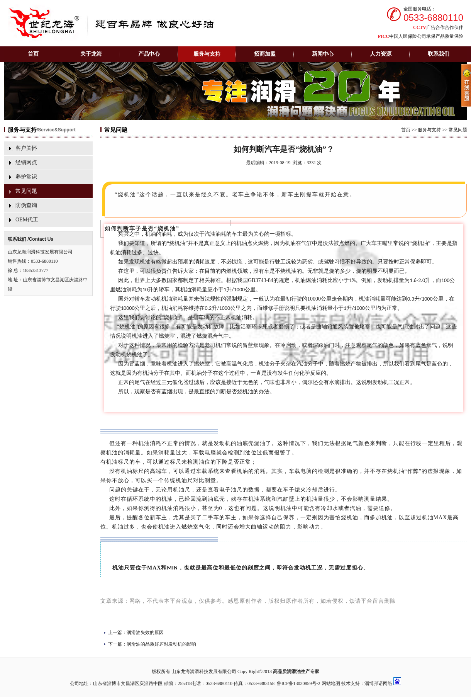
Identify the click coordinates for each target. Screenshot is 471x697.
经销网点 (26, 162)
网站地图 (331, 683)
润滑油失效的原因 (145, 632)
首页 (33, 54)
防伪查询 (26, 205)
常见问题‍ (26, 191)
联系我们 (438, 54)
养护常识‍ (26, 177)
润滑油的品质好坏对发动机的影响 (161, 644)
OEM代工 (26, 220)
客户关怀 (26, 148)
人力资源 (380, 54)
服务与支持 (429, 130)
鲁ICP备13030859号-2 (298, 683)
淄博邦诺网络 (378, 683)
